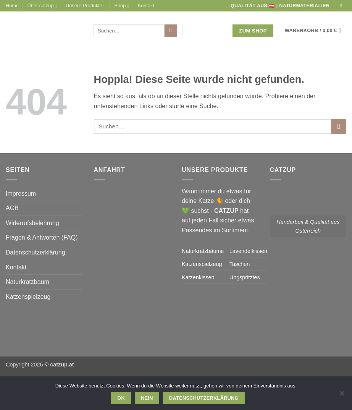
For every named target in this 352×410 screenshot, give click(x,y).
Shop (121, 6)
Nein (147, 398)
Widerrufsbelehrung (32, 223)
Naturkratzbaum (27, 282)
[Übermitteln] (171, 30)
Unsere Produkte (86, 6)
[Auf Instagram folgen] (342, 5)
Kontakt (146, 5)
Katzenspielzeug (28, 296)
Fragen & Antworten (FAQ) (42, 237)
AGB (12, 208)
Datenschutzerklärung (35, 252)
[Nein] (341, 395)
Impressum (21, 193)
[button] (315, 30)
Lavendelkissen (248, 251)
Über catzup (42, 6)
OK (121, 398)
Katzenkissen (198, 277)
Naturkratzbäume (203, 251)
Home (12, 5)
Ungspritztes (244, 277)
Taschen (239, 264)
